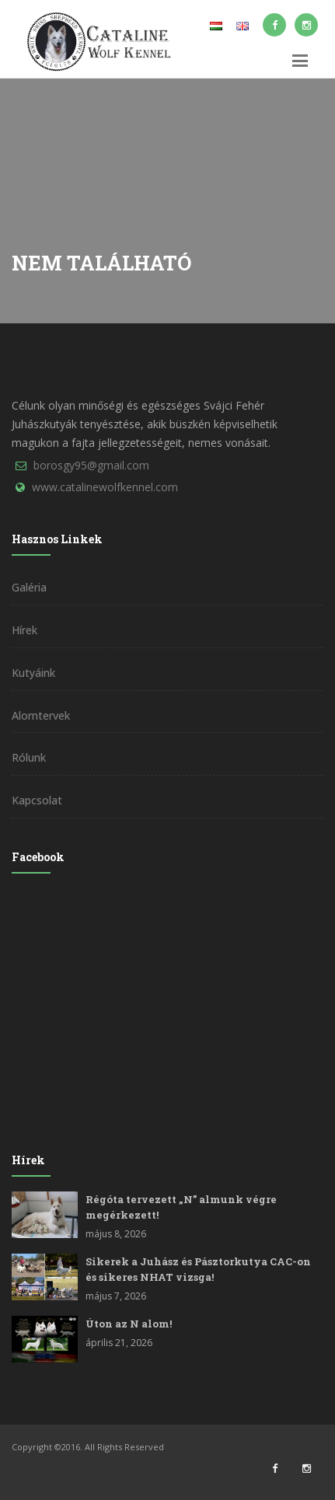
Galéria (29, 587)
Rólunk (29, 757)
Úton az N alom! (128, 1324)
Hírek (24, 630)
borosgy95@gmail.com (91, 465)
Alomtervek (41, 715)
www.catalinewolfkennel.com (105, 487)
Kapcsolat (37, 800)
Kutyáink (33, 672)
